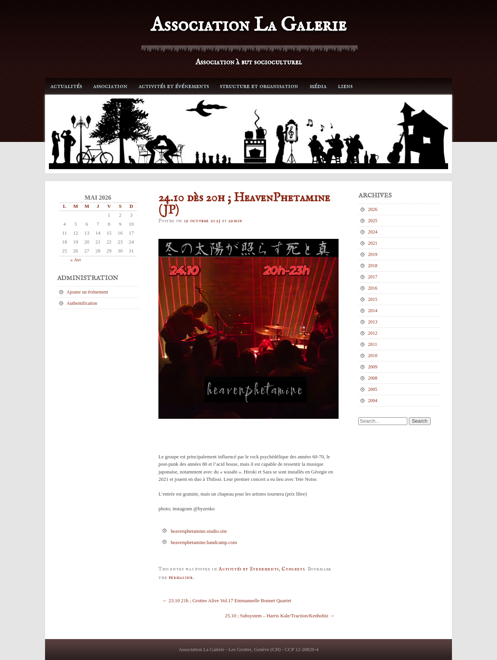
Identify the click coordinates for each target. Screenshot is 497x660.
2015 (372, 299)
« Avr (75, 260)
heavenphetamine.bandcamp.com (204, 542)
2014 (372, 310)
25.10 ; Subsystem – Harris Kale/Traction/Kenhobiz (280, 616)
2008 (372, 378)
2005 (372, 389)
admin (235, 221)
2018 (372, 265)
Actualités (66, 86)
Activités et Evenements (249, 569)
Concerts (293, 569)
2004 (372, 400)
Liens (345, 86)
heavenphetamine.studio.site (199, 531)
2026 (372, 209)
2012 (372, 333)
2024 (372, 232)
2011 (372, 344)
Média (318, 86)
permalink (181, 577)
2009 (372, 367)
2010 (372, 355)
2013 (372, 322)
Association (110, 86)
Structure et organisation (259, 86)
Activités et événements (174, 86)
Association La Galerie (248, 25)
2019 (372, 254)
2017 (372, 277)
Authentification (82, 303)
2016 (372, 288)
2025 (372, 220)
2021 (372, 243)
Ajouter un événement (87, 292)
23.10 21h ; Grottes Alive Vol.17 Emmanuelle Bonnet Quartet (226, 600)
